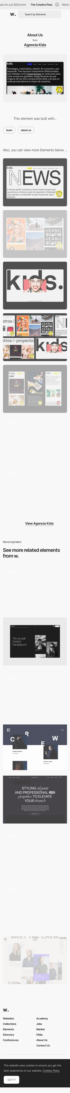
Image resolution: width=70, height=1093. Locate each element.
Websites (8, 1018)
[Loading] (35, 286)
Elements (8, 1029)
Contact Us (43, 1045)
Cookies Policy (51, 1070)
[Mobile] (35, 492)
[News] (35, 182)
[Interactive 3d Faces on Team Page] (35, 589)
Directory (8, 1034)
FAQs (39, 1034)
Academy (42, 1018)
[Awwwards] (13, 14)
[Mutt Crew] (35, 747)
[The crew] (35, 960)
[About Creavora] (35, 800)
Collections (9, 1023)
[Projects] (35, 234)
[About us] (35, 695)
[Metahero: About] (35, 907)
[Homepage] (35, 440)
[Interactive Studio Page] (35, 853)
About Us (41, 1040)
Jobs (39, 1023)
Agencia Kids (35, 45)
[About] (35, 641)
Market (40, 1029)
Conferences (10, 1040)
